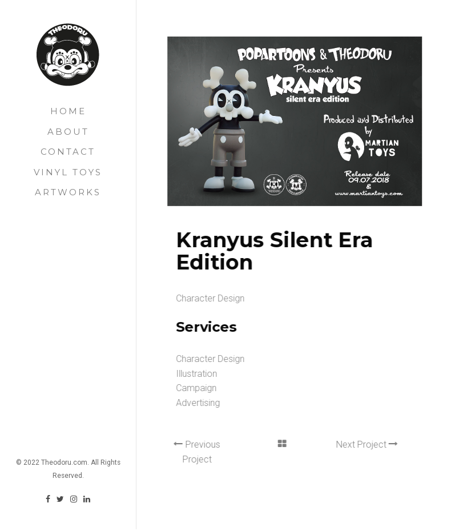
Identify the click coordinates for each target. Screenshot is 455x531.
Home (68, 111)
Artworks (68, 192)
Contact (68, 151)
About (68, 131)
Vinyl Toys (68, 172)
